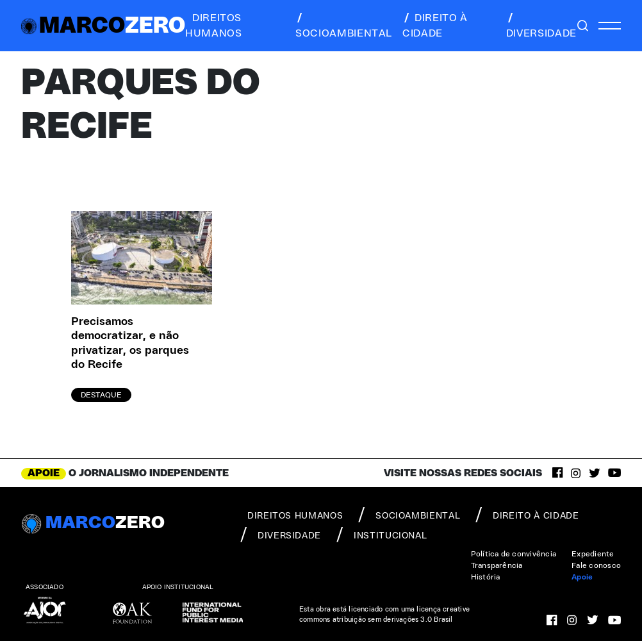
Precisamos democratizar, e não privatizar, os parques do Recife (130, 343)
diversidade (541, 25)
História (485, 577)
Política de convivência (514, 554)
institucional (381, 534)
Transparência (497, 565)
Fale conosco (596, 565)
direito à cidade (435, 25)
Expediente (593, 554)
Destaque (101, 395)
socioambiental (343, 25)
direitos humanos (213, 25)
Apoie (582, 577)
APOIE (44, 473)
